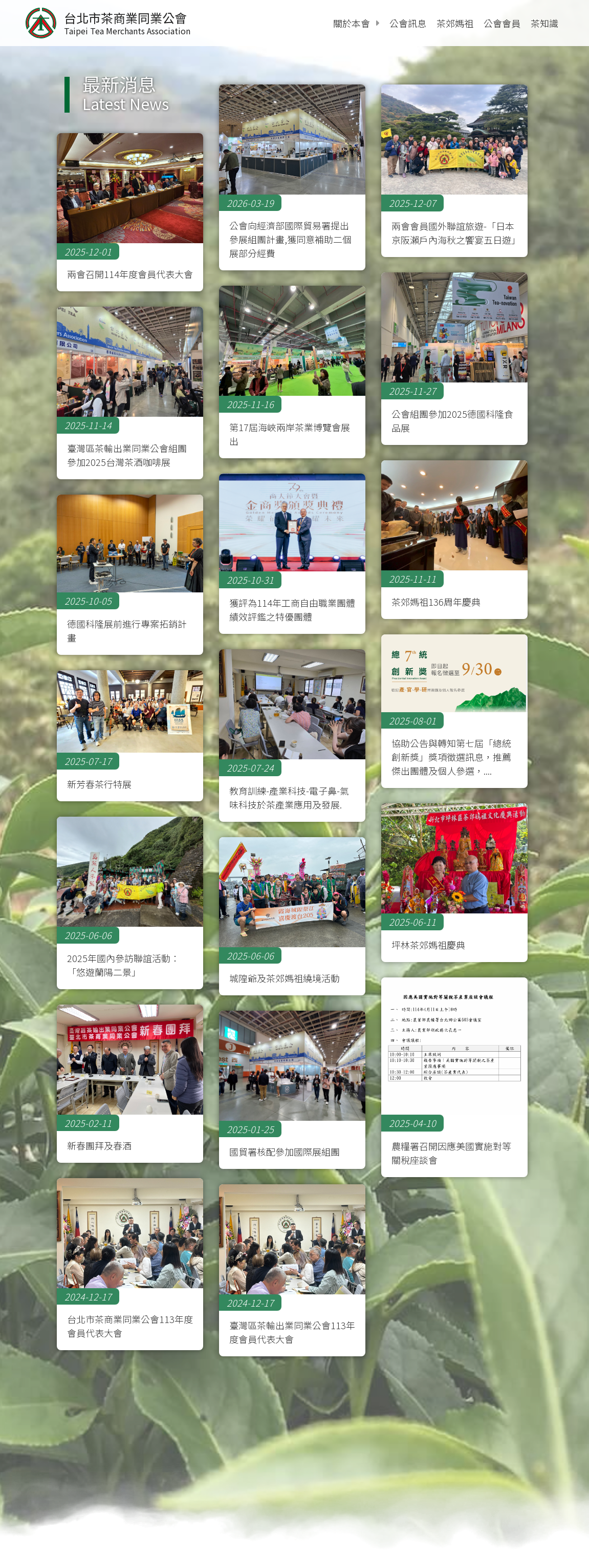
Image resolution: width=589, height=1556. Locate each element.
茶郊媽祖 (455, 23)
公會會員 (502, 23)
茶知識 (544, 23)
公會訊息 (407, 23)
